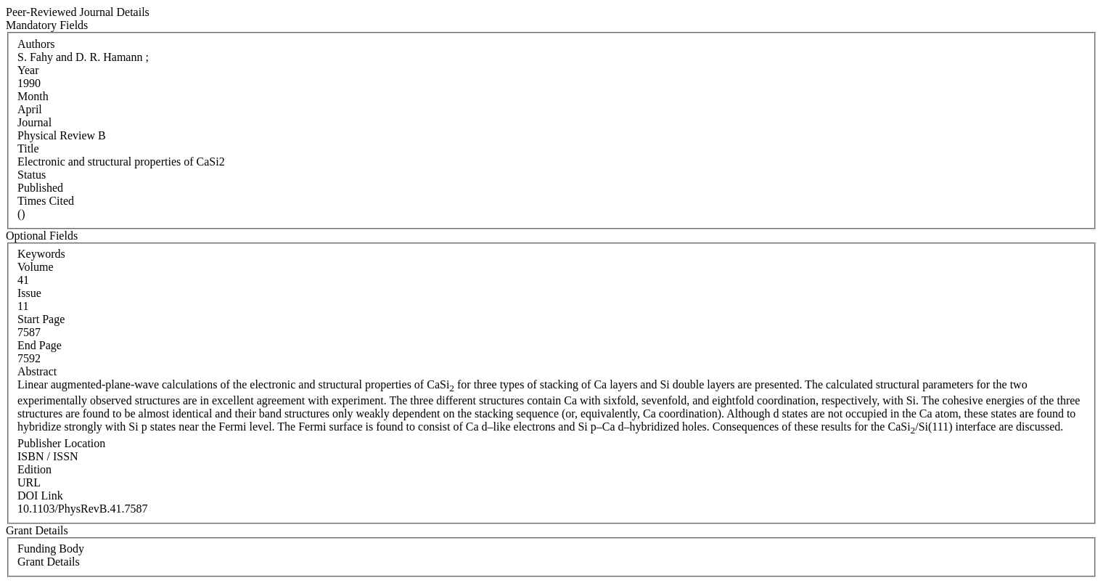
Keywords (41, 254)
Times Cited (45, 201)
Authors (36, 44)
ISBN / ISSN (47, 456)
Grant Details (48, 561)
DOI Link (40, 495)
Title (28, 148)
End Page (39, 345)
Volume (35, 267)
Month (33, 96)
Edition (34, 469)
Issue (29, 293)
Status (31, 174)
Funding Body (50, 548)
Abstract (37, 371)
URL (29, 482)
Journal (34, 122)
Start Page (41, 319)
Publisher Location (61, 443)
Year (27, 70)
